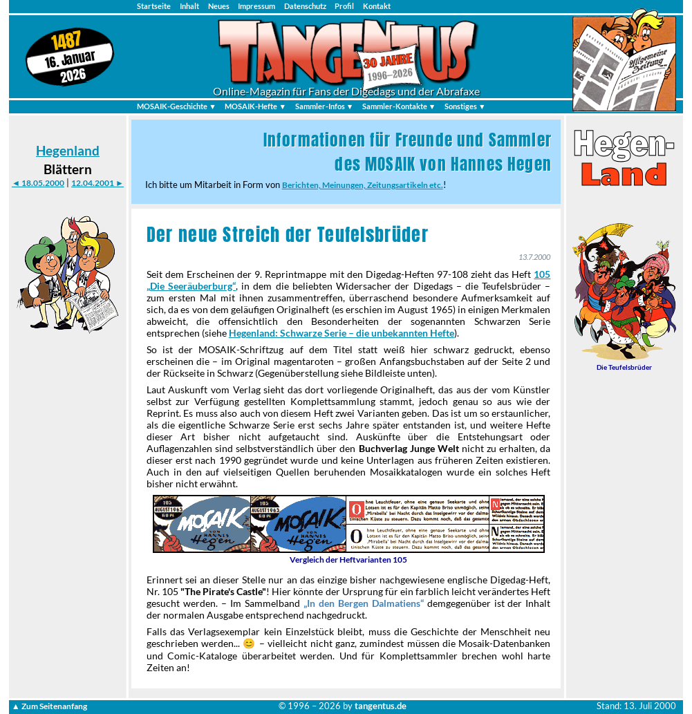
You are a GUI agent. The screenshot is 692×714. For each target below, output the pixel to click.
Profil (344, 5)
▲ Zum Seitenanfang (49, 706)
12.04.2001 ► (97, 183)
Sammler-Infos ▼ (324, 106)
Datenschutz (305, 5)
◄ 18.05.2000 (38, 183)
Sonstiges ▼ (465, 106)
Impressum (256, 5)
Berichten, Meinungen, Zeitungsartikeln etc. (362, 185)
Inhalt (189, 5)
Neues (219, 5)
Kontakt (377, 5)
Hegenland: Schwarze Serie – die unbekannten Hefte (341, 333)
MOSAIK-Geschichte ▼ (176, 106)
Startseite (154, 5)
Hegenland (68, 150)
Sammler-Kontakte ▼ (399, 106)
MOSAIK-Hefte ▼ (255, 106)
